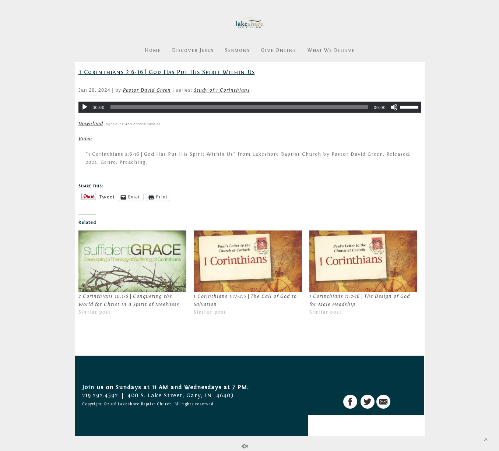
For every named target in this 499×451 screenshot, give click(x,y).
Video (85, 139)
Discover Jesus (193, 50)
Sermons (237, 50)
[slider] (239, 107)
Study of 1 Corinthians (222, 90)
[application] (249, 107)
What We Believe (331, 50)
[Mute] (394, 107)
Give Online (278, 50)
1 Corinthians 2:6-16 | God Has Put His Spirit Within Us (166, 72)
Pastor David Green (147, 90)
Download (90, 124)
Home (153, 50)
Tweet (107, 197)
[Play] (84, 107)
